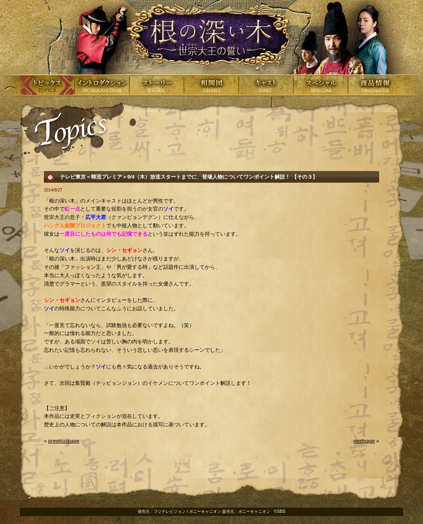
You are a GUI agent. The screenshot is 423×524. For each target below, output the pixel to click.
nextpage (364, 441)
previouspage (63, 441)
